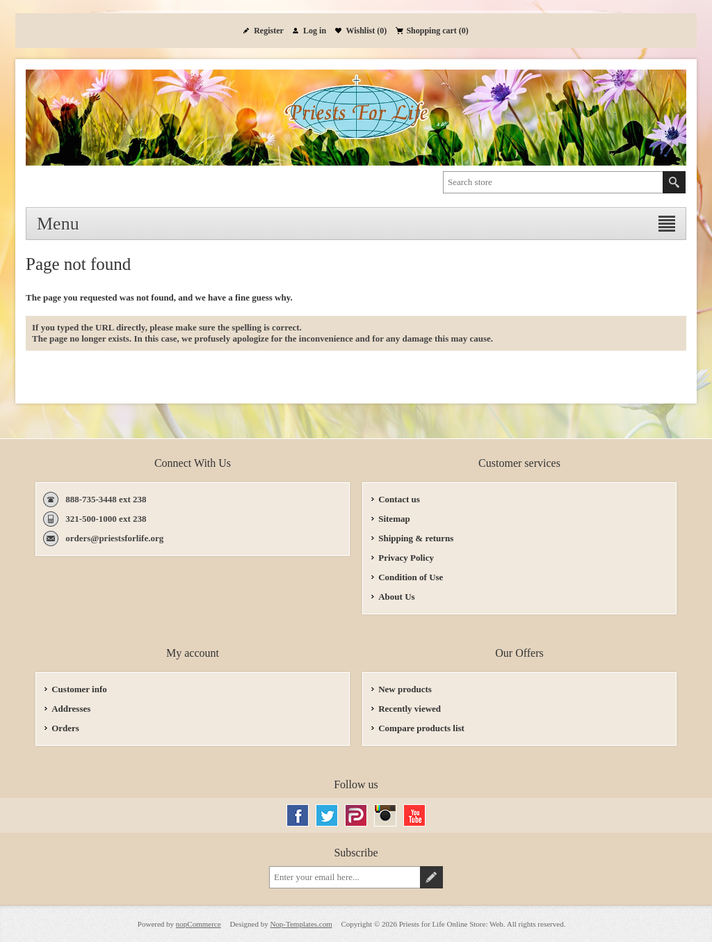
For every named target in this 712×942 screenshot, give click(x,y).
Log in (314, 30)
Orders (65, 728)
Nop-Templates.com (301, 924)
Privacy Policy (406, 557)
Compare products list (421, 728)
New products (405, 689)
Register (269, 30)
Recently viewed (409, 708)
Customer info (79, 689)
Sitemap (394, 518)
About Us (396, 596)
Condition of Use (410, 577)
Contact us (399, 499)
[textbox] (553, 182)
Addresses (70, 708)
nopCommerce (198, 924)
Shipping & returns (415, 538)
